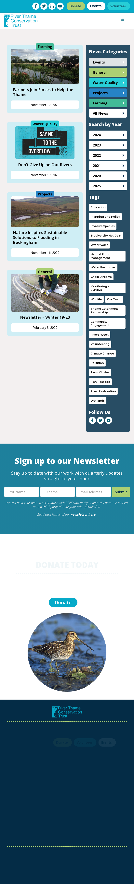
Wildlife (96, 299)
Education (98, 207)
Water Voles (99, 245)
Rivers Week (100, 334)
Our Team (114, 299)
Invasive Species (103, 226)
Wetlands (98, 400)
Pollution (97, 363)
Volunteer (118, 6)
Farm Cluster (100, 372)
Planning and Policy (105, 216)
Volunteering (100, 344)
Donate (75, 6)
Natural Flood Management (100, 256)
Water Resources (103, 267)
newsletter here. (84, 514)
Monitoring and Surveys (102, 288)
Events (95, 6)
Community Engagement (100, 323)
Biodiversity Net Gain (106, 235)
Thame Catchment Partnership (104, 310)
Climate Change (102, 353)
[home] (19, 21)
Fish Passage (100, 382)
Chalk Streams (101, 277)
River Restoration (103, 391)
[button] (123, 20)
